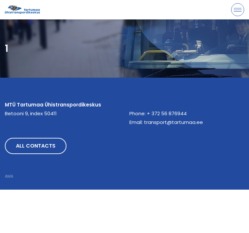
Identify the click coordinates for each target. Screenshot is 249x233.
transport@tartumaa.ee (173, 122)
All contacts (35, 146)
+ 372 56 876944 (167, 113)
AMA (9, 176)
